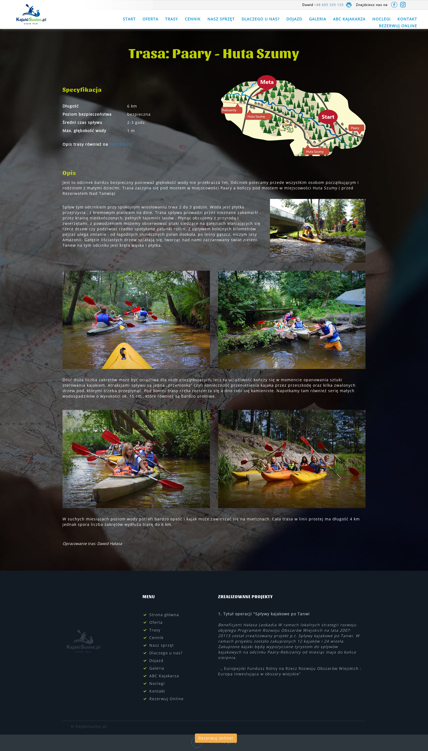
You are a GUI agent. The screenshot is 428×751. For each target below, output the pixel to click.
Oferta (150, 19)
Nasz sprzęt (221, 19)
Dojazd (294, 19)
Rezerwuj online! (215, 738)
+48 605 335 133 (329, 4)
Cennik (193, 19)
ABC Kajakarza (349, 19)
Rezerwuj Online (398, 25)
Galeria (317, 19)
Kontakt (407, 19)
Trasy (171, 19)
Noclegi (381, 19)
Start (129, 19)
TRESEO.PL (120, 144)
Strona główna (164, 614)
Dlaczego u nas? (261, 19)
